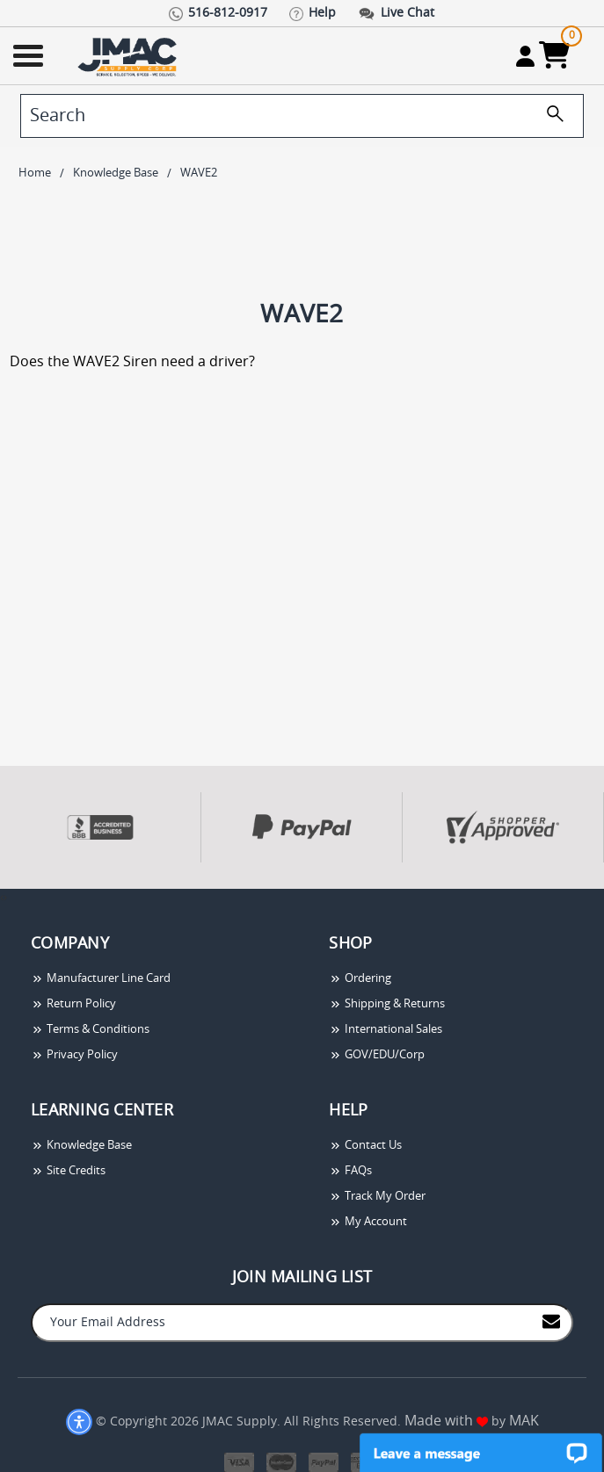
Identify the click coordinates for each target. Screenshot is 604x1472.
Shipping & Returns (387, 1004)
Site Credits (68, 1171)
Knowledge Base (81, 1145)
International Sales (385, 1029)
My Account (368, 1222)
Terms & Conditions (90, 1029)
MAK (524, 1421)
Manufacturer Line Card (101, 978)
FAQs (350, 1171)
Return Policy (73, 1004)
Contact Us (365, 1145)
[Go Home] (129, 55)
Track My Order (377, 1196)
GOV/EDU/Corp (377, 1055)
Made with (446, 1421)
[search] (301, 116)
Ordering (360, 978)
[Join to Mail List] (551, 1321)
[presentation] (2, 898)
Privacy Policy (74, 1055)
